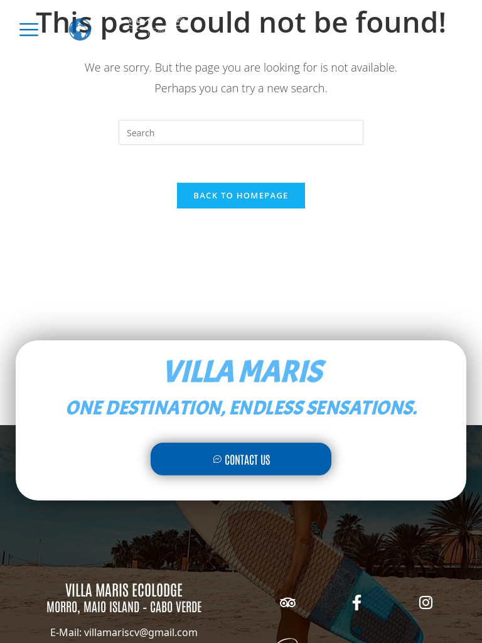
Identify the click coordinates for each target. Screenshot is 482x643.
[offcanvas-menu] (28, 29)
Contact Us (241, 459)
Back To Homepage (240, 195)
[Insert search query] (241, 132)
